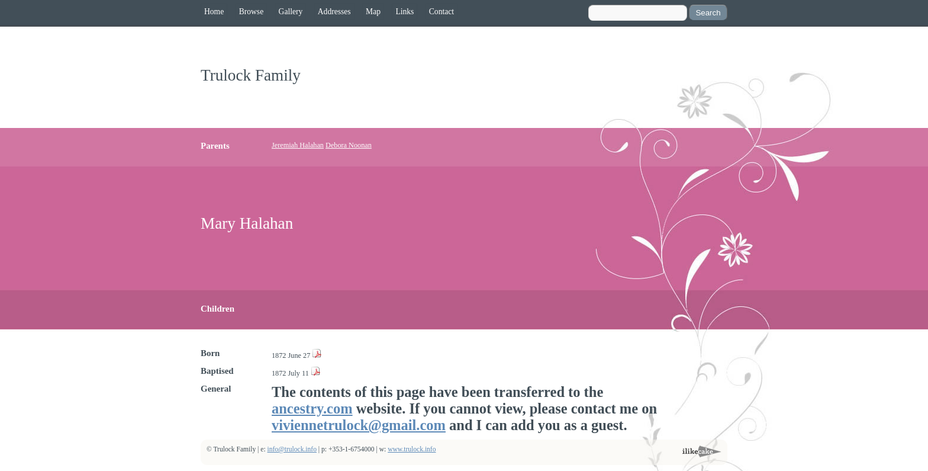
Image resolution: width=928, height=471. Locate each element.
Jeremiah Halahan (298, 145)
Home (214, 11)
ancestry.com (312, 408)
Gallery (291, 11)
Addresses (334, 11)
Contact (441, 11)
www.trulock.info (412, 449)
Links (404, 11)
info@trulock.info (292, 449)
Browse (251, 11)
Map (373, 11)
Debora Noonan (349, 145)
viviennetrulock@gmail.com (359, 425)
